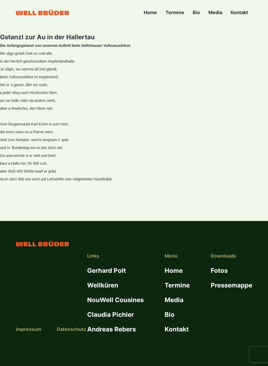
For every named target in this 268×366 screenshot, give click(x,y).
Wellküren (102, 285)
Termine (174, 12)
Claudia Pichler (110, 314)
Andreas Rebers (111, 329)
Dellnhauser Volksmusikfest (105, 45)
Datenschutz (71, 329)
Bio (196, 12)
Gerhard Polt (106, 270)
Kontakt (239, 12)
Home (150, 12)
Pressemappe (231, 285)
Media (215, 12)
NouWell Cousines (115, 300)
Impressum (28, 329)
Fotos (219, 270)
